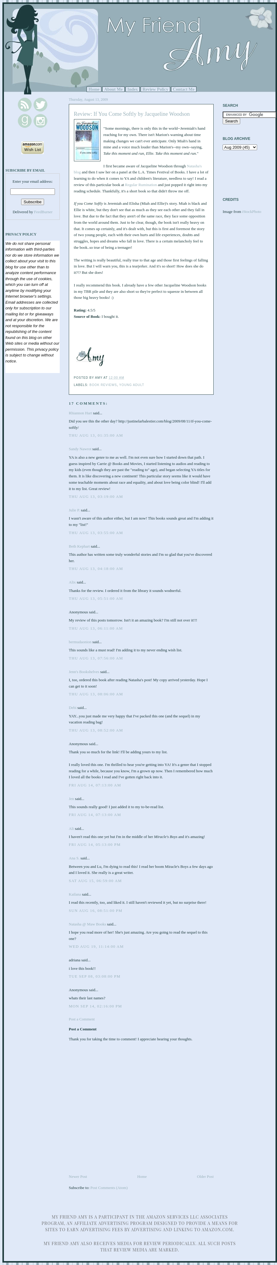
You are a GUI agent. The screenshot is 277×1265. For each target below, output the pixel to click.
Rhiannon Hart (80, 413)
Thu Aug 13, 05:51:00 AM (96, 598)
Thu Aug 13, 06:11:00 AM (96, 628)
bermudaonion (80, 642)
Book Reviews (103, 385)
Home (94, 89)
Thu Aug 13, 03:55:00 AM (96, 532)
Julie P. (74, 510)
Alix (73, 582)
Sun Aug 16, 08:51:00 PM (96, 910)
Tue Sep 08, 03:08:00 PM (94, 976)
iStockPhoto (251, 211)
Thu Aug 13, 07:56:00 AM (96, 658)
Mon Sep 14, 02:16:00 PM (95, 1006)
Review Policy (155, 89)
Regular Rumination (141, 184)
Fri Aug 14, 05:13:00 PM (95, 844)
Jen (71, 798)
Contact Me (184, 89)
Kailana (75, 894)
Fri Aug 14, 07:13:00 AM (95, 785)
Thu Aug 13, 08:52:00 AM (96, 730)
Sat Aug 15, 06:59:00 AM (95, 880)
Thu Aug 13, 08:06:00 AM (96, 694)
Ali (71, 828)
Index (132, 89)
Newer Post (78, 1176)
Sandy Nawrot (80, 449)
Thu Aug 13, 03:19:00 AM (96, 496)
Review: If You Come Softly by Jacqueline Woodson (132, 114)
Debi (72, 707)
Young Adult (131, 385)
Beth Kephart (79, 546)
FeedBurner (43, 212)
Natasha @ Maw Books (87, 924)
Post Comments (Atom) (109, 1187)
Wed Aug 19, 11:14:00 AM (96, 946)
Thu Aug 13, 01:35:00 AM (96, 435)
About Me (113, 89)
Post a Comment (82, 1019)
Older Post (205, 1176)
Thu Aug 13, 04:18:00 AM (96, 568)
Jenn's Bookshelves (84, 671)
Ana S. (74, 858)
